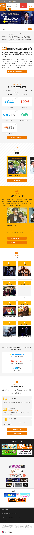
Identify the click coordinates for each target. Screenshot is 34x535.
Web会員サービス (17, 429)
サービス (3, 1)
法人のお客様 (5, 509)
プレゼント (16, 5)
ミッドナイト (9, 323)
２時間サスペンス (9, 283)
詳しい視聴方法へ (17, 137)
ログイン (14, 1)
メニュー (31, 1)
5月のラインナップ (17, 242)
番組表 (23, 5)
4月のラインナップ (17, 238)
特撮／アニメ (9, 303)
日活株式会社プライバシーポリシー (10, 513)
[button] (2, 15)
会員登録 (9, 1)
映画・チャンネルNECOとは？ (17, 71)
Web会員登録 (17, 433)
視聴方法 (30, 5)
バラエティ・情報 (24, 303)
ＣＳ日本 (4, 521)
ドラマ (24, 263)
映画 (9, 263)
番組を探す (9, 5)
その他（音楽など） (24, 323)
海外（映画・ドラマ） (24, 283)
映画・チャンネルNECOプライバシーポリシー (12, 517)
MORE (30, 29)
